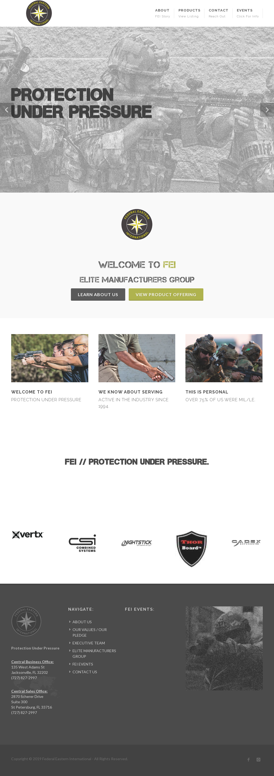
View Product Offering (166, 294)
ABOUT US (82, 622)
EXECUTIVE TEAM (89, 643)
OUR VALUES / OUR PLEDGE (90, 632)
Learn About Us (98, 294)
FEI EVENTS (83, 664)
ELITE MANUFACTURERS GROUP (94, 653)
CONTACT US (85, 672)
